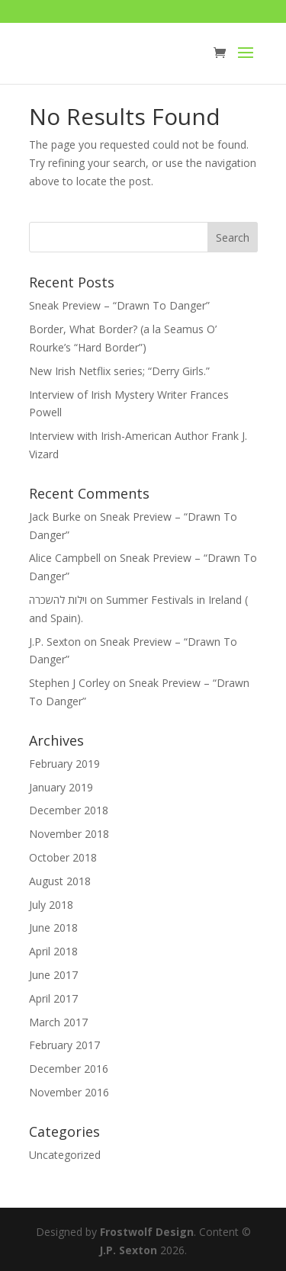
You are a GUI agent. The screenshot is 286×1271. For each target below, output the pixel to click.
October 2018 (63, 857)
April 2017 (53, 998)
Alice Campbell (65, 557)
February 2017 (64, 1045)
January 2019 (61, 787)
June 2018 (53, 927)
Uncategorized (65, 1154)
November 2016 (69, 1092)
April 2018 (53, 951)
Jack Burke (55, 516)
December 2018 (68, 810)
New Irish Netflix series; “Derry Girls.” (119, 371)
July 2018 (51, 904)
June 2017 (53, 975)
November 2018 (69, 833)
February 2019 (64, 763)
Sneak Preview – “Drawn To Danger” (119, 305)
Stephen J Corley (69, 683)
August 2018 (60, 881)
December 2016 (68, 1068)
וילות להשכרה (58, 599)
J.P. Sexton (55, 641)
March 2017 (58, 1022)
